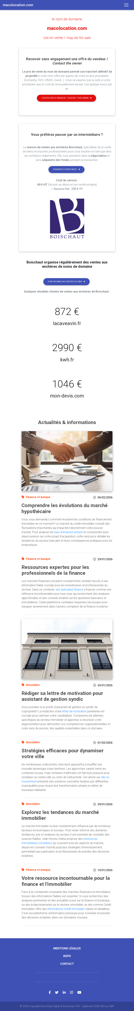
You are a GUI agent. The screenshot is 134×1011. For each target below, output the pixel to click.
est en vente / (67, 38)
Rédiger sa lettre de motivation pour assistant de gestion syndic (62, 696)
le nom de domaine (67, 19)
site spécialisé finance (69, 589)
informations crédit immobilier (66, 909)
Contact (67, 963)
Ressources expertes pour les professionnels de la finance (55, 570)
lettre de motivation (74, 711)
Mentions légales (67, 948)
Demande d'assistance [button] (66, 169)
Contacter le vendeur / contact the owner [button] (67, 98)
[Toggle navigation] (126, 5)
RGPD (67, 956)
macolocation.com (67, 28)
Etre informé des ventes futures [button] (66, 281)
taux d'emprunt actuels (68, 532)
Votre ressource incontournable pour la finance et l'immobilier (66, 881)
